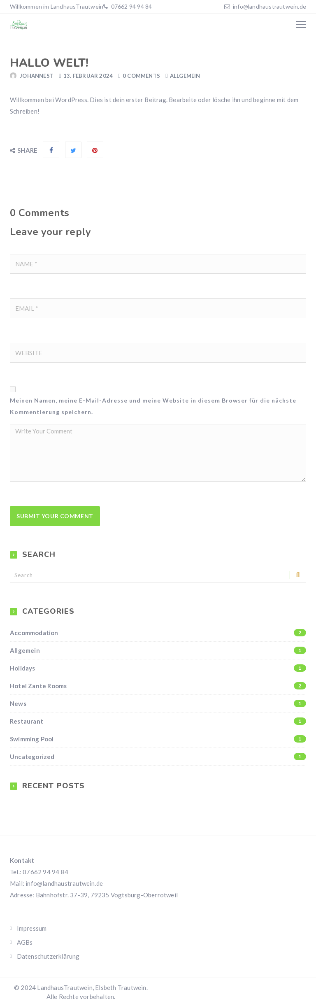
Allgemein (185, 75)
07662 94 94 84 (130, 6)
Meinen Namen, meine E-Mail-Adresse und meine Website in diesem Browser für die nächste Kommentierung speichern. (153, 406)
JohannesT (36, 75)
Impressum (32, 928)
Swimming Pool (158, 739)
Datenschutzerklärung (48, 956)
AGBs (25, 942)
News (158, 703)
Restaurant (158, 721)
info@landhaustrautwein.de (269, 6)
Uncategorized (158, 756)
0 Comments (141, 75)
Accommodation (158, 632)
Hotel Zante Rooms (158, 685)
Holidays (158, 668)
